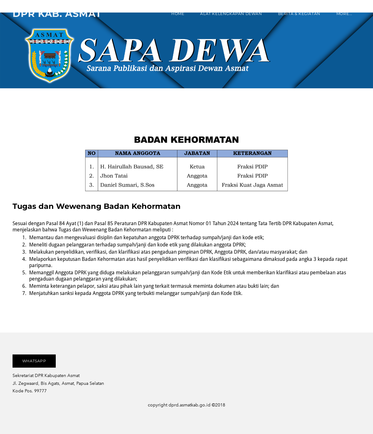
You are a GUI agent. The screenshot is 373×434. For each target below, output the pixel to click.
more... (344, 13)
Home (177, 13)
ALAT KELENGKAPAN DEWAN (231, 13)
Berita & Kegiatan (299, 13)
